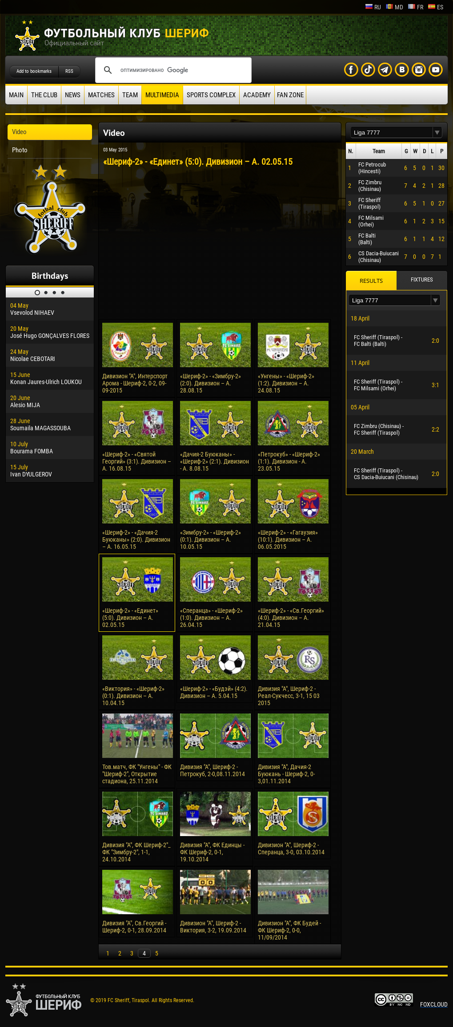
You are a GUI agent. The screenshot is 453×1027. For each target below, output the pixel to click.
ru (373, 7)
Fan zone (290, 95)
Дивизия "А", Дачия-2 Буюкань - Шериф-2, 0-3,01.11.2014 (286, 774)
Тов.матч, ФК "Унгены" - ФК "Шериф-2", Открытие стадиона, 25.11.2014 (137, 774)
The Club (44, 95)
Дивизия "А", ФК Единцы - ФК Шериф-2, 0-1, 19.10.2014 (212, 852)
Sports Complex (211, 95)
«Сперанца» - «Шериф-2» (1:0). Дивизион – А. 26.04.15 (211, 617)
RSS (69, 71)
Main (16, 95)
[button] (437, 132)
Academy (257, 95)
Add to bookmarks (34, 71)
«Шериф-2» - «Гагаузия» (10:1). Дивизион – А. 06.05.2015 (288, 539)
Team (130, 95)
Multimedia (162, 95)
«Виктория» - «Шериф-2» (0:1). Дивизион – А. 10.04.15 (133, 695)
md (394, 7)
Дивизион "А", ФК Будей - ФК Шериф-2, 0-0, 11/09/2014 (289, 930)
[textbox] (391, 132)
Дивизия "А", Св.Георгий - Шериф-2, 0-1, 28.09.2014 (134, 927)
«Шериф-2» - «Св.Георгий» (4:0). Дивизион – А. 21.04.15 (291, 617)
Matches (101, 95)
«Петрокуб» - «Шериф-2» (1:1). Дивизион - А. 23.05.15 (289, 461)
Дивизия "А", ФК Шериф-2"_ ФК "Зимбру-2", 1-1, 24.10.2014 (136, 852)
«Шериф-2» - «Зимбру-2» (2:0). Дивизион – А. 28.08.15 (210, 383)
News (72, 95)
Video (19, 132)
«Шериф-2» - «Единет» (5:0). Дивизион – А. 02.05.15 (130, 617)
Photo (20, 150)
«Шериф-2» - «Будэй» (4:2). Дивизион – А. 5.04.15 (214, 692)
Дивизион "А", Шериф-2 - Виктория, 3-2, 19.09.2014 (213, 927)
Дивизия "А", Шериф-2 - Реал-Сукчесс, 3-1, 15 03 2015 (289, 695)
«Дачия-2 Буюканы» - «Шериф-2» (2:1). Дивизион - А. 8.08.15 (214, 461)
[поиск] (172, 70)
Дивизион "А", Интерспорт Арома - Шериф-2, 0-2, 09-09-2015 (135, 383)
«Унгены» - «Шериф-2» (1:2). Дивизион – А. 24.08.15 (286, 383)
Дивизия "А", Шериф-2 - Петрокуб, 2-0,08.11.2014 (212, 770)
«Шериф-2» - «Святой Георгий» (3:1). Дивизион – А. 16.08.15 (136, 461)
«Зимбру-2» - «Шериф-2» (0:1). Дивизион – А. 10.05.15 (210, 539)
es (435, 7)
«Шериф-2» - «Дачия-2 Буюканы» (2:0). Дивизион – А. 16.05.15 (136, 539)
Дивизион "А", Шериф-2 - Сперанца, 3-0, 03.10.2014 (291, 848)
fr (415, 7)
